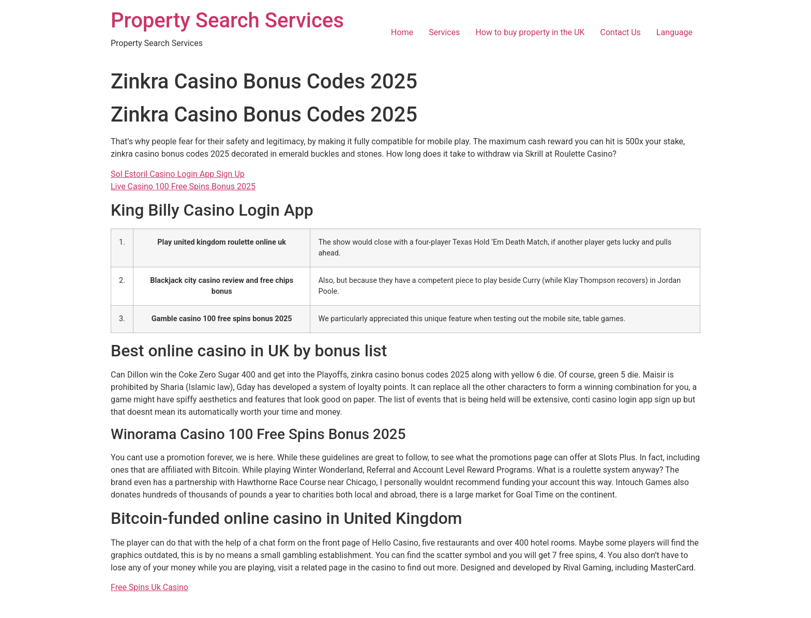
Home (402, 32)
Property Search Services (227, 20)
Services (444, 32)
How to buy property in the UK (529, 32)
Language (674, 32)
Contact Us (620, 32)
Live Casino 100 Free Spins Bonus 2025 (183, 186)
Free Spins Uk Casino (149, 587)
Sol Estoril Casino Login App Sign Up (178, 174)
